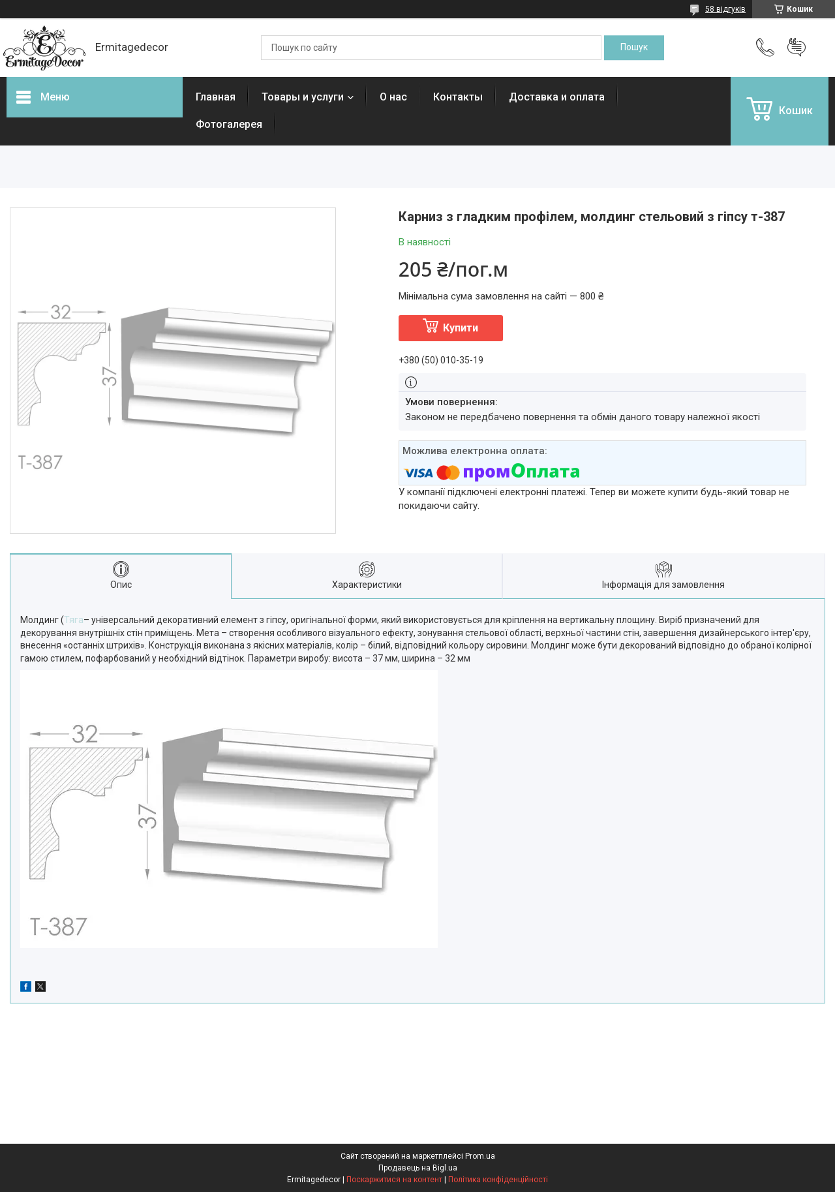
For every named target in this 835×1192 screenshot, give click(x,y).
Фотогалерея (229, 124)
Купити (460, 328)
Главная (215, 97)
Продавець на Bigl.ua (417, 1167)
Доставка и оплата (557, 97)
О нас (393, 97)
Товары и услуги (303, 97)
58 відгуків (725, 9)
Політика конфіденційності (498, 1179)
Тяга (74, 620)
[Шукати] (634, 47)
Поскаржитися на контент (394, 1179)
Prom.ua (480, 1156)
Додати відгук (796, 48)
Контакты (458, 97)
